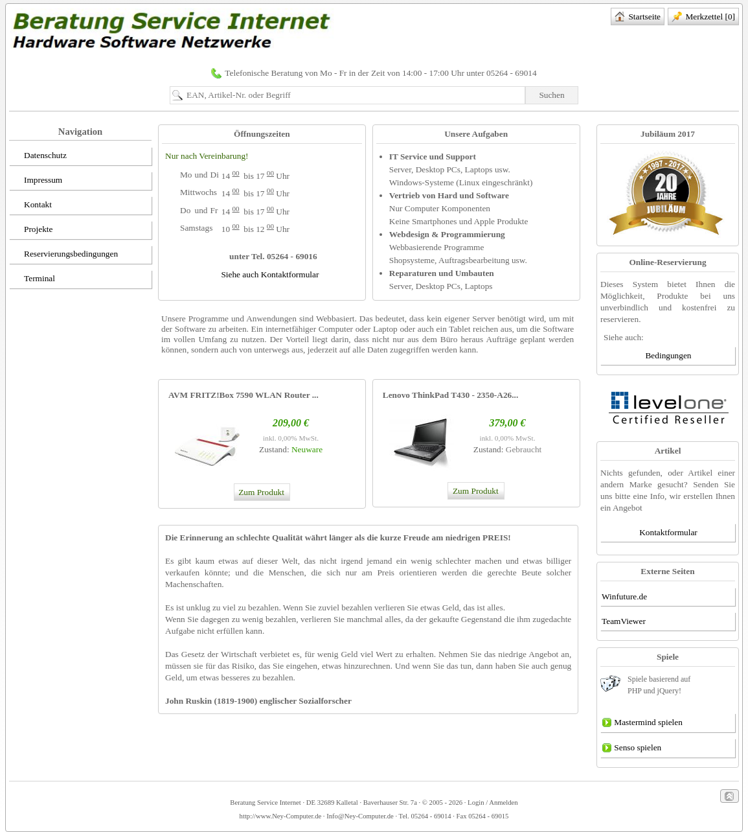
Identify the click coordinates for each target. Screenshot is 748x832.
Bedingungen (668, 355)
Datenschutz (38, 156)
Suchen (551, 95)
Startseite (638, 17)
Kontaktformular (668, 532)
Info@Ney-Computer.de (360, 816)
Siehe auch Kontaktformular (270, 274)
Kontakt (31, 205)
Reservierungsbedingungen (64, 254)
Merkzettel (703, 17)
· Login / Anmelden (490, 802)
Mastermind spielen (642, 723)
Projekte (31, 230)
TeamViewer (624, 621)
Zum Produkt (260, 492)
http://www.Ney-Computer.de (281, 816)
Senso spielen (631, 748)
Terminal (32, 279)
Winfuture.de (624, 596)
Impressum (36, 181)
